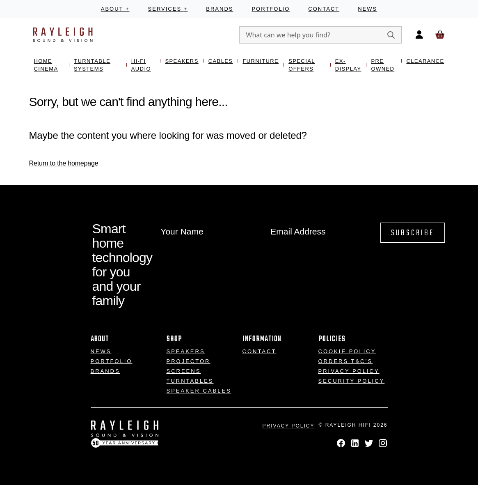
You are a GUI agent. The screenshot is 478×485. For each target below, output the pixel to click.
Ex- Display (348, 65)
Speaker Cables (199, 391)
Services (168, 9)
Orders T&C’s (345, 361)
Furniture (260, 61)
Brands (219, 9)
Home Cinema (46, 65)
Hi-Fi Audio (141, 65)
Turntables (190, 381)
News (367, 9)
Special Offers (301, 65)
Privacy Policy (349, 371)
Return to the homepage (63, 163)
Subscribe (412, 233)
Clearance (425, 61)
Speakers (181, 61)
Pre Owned (382, 65)
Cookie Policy (347, 351)
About (115, 9)
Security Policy (351, 381)
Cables (220, 61)
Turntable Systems (92, 65)
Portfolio (271, 9)
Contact (323, 9)
